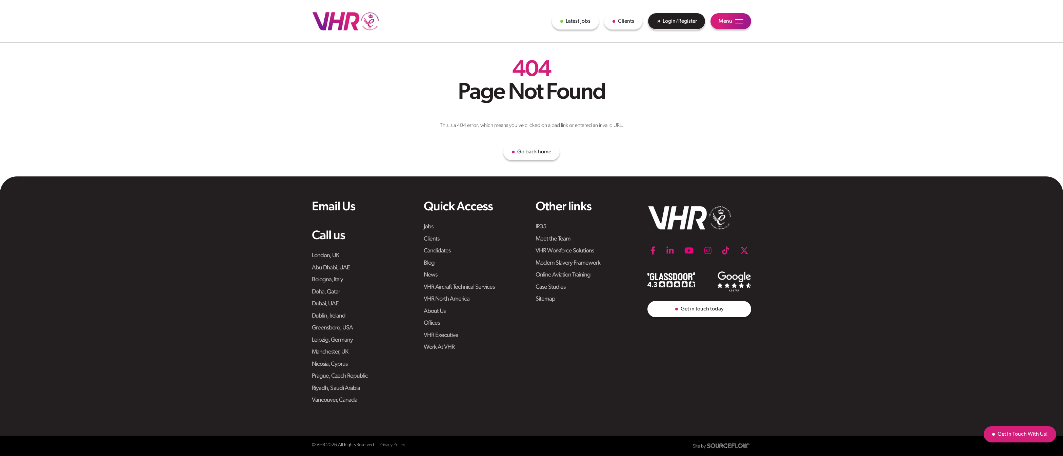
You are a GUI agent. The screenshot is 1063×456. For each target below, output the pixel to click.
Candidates (437, 251)
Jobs (428, 227)
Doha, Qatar (326, 292)
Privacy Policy (392, 445)
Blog (429, 263)
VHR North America (446, 299)
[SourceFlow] (729, 446)
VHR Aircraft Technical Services (459, 287)
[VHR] (346, 21)
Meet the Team (553, 239)
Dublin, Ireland (328, 316)
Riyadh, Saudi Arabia (336, 388)
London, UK (325, 255)
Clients (431, 239)
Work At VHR (439, 347)
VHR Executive (441, 335)
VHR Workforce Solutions (565, 251)
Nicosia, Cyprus (329, 364)
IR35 (541, 227)
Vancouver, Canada (334, 400)
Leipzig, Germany (332, 340)
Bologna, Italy (327, 280)
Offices (432, 323)
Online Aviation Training (563, 275)
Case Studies (550, 287)
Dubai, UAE (325, 304)
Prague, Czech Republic (340, 376)
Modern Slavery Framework (568, 263)
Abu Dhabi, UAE (331, 268)
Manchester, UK (330, 352)
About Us (434, 311)
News (430, 275)
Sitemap (545, 299)
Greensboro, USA (332, 328)
